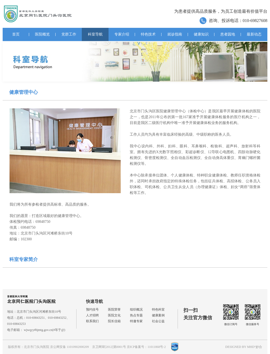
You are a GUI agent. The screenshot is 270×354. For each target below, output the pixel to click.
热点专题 (136, 315)
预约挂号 (92, 309)
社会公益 (158, 321)
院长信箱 (114, 321)
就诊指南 (174, 34)
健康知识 (201, 34)
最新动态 (254, 34)
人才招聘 (92, 315)
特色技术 (148, 34)
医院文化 (114, 315)
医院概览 (42, 34)
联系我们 (92, 321)
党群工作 (68, 34)
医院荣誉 (114, 309)
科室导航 (95, 34)
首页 (16, 34)
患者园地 (227, 34)
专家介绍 (121, 34)
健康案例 (158, 315)
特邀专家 (136, 321)
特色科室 (158, 309)
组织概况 (136, 309)
